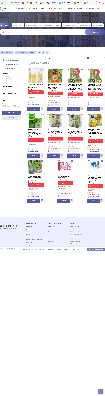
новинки (64, 58)
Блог (74, 249)
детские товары (31, 25)
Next (92, 3)
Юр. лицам (51, 229)
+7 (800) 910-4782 (95, 8)
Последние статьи (75, 241)
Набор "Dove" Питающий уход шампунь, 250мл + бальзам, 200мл (35, 86)
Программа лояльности (76, 234)
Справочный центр (75, 226)
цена (69, 58)
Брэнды (5, 73)
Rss (78, 249)
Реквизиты (29, 242)
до (16, 105)
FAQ (55, 8)
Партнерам (58, 249)
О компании (29, 226)
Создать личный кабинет (96, 249)
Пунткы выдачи (19, 8)
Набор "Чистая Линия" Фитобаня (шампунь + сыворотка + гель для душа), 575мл (34, 178)
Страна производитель (9, 93)
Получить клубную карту (74, 8)
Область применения (8, 86)
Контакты (28, 234)
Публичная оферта (31, 237)
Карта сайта (67, 249)
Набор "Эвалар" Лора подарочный (64, 177)
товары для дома (85, 25)
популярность (57, 58)
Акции (60, 8)
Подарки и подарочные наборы (25, 52)
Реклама (50, 249)
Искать (95, 32)
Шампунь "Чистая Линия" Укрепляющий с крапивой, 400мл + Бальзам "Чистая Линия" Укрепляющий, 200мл (35, 132)
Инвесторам (51, 226)
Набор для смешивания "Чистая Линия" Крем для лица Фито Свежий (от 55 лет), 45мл (55, 132)
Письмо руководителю (76, 231)
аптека (40, 25)
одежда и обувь (18, 25)
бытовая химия (97, 25)
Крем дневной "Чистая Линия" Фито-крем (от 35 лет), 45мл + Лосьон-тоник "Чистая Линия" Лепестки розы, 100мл (95, 87)
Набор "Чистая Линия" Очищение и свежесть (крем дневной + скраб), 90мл (55, 86)
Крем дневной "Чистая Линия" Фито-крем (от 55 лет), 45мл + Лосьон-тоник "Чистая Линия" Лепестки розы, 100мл (75, 87)
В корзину (34, 109)
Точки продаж (26, 249)
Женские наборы (10, 68)
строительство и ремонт (52, 25)
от (6, 105)
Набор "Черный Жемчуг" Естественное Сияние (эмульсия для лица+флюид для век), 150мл (95, 178)
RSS (71, 243)
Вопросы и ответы (75, 229)
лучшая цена (48, 58)
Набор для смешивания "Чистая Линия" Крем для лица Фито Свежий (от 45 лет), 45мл (75, 132)
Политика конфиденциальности (34, 239)
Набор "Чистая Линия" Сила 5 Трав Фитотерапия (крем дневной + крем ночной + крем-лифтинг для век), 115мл (95, 133)
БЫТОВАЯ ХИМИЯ (6, 52)
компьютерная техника (70, 25)
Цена (4, 100)
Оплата (42, 8)
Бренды (50, 231)
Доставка (49, 8)
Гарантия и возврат (32, 8)
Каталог (6, 25)
